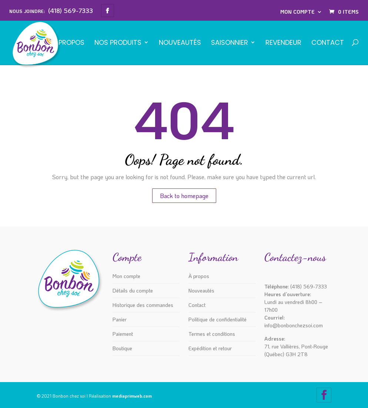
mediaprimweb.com (132, 396)
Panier (120, 319)
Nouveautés (180, 43)
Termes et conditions (211, 333)
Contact (327, 43)
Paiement (123, 333)
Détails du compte (133, 290)
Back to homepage (184, 196)
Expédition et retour (210, 348)
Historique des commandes (143, 304)
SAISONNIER (229, 43)
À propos (68, 43)
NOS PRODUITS (117, 43)
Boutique (122, 348)
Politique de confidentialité (217, 319)
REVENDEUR (283, 43)
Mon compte (297, 11)
